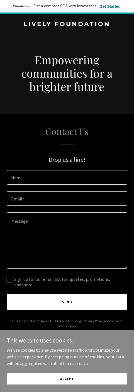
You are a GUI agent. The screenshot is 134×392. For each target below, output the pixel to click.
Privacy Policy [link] (93, 321)
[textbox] (67, 177)
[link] (67, 24)
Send (67, 301)
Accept (67, 379)
